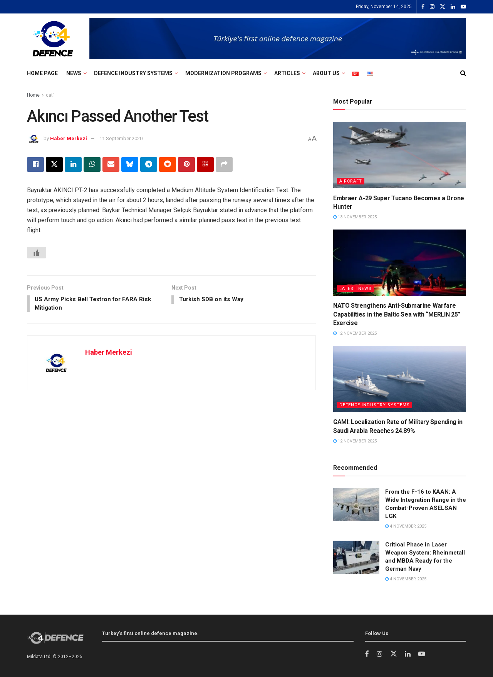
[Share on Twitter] (54, 164)
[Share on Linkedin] (73, 164)
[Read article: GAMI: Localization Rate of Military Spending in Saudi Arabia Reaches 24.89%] (399, 379)
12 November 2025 (355, 333)
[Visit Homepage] (53, 38)
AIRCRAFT (350, 181)
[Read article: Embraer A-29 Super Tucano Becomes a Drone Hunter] (399, 155)
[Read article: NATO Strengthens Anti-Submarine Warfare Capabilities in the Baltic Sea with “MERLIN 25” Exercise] (399, 263)
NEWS (73, 73)
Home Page (42, 73)
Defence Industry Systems (133, 73)
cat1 (50, 95)
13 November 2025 (355, 217)
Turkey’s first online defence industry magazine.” (161, 654)
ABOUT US (326, 73)
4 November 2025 (405, 526)
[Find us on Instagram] (379, 654)
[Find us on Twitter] (393, 654)
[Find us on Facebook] (367, 654)
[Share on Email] (110, 164)
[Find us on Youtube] (421, 654)
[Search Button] (463, 73)
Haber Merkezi (68, 138)
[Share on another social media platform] (224, 164)
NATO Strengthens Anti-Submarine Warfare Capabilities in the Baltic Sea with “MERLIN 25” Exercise (396, 314)
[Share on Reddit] (167, 164)
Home (33, 95)
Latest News (355, 288)
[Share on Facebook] (35, 164)
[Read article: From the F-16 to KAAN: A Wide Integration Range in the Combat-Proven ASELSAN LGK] (356, 504)
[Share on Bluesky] (129, 164)
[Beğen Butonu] (36, 252)
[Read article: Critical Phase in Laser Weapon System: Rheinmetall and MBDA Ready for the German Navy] (356, 557)
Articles (287, 73)
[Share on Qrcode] (205, 164)
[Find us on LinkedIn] (408, 654)
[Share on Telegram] (148, 164)
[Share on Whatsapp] (92, 164)
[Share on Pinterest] (186, 164)
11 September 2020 (121, 138)
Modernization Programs (223, 73)
